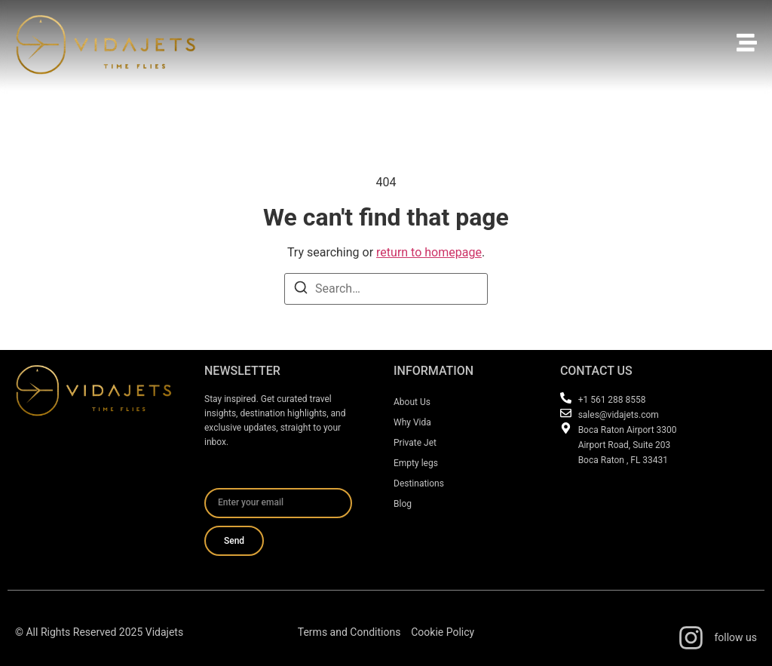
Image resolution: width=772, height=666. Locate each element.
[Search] (300, 290)
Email (219, 482)
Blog (403, 504)
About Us (412, 402)
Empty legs (416, 463)
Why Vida (412, 422)
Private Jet (415, 442)
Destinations (419, 483)
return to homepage (429, 252)
